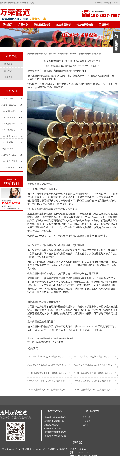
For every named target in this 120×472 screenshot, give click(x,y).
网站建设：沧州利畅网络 (57, 449)
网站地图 (107, 3)
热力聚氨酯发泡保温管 (39, 245)
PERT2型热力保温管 (9, 161)
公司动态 (8, 71)
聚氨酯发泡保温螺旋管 (44, 209)
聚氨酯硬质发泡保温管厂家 (41, 278)
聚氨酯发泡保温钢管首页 (37, 54)
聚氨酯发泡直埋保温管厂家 (41, 70)
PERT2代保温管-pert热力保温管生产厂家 (9, 105)
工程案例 (104, 24)
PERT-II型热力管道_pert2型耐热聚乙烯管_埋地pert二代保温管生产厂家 (9, 111)
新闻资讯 (52, 54)
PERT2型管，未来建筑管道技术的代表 (9, 136)
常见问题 (8, 64)
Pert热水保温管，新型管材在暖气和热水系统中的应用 (9, 149)
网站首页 (7, 24)
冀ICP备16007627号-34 (11, 449)
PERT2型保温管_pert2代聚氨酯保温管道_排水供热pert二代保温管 (9, 142)
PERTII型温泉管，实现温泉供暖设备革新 (9, 167)
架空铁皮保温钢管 (51, 425)
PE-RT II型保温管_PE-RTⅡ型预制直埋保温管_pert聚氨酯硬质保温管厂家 (9, 117)
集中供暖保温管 (35, 321)
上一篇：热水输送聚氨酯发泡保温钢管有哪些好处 (50, 338)
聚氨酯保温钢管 (42, 24)
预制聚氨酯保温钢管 (47, 75)
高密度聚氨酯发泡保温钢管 (55, 417)
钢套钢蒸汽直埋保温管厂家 (55, 436)
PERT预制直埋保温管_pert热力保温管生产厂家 (9, 99)
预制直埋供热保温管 (38, 301)
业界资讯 (8, 77)
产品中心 (23, 24)
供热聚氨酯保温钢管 (38, 184)
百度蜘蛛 (98, 3)
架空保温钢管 (63, 24)
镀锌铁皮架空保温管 (52, 428)
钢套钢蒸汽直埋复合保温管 (55, 432)
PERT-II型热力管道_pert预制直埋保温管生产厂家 (9, 124)
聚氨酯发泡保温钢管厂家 (54, 421)
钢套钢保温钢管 (85, 24)
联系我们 (115, 3)
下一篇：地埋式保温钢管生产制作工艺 (45, 342)
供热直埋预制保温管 (38, 273)
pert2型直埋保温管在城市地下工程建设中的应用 (9, 155)
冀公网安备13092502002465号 (34, 449)
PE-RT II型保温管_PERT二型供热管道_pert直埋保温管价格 (9, 130)
